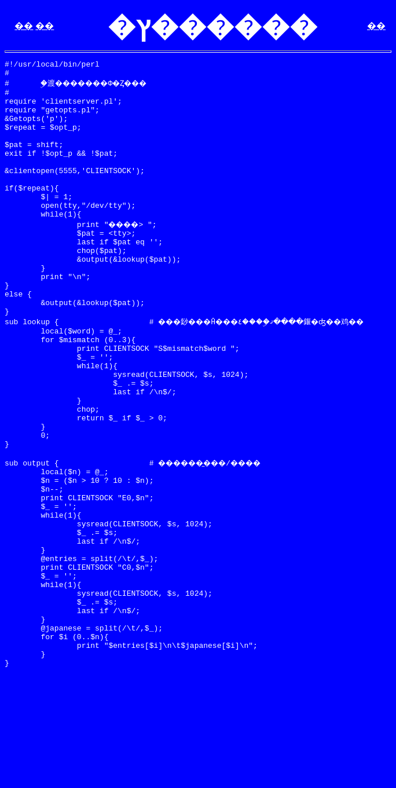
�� (23, 26)
